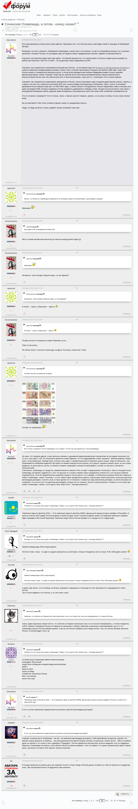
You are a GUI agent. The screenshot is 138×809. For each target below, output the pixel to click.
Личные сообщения (88, 15)
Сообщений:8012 (11, 788)
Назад (18, 35)
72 (45, 35)
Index (39, 15)
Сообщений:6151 (11, 756)
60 (40, 35)
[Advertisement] (71, 172)
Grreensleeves (31, 194)
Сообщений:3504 (11, 248)
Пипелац (11, 606)
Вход (99, 15)
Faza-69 (11, 565)
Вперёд (55, 35)
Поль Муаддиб (11, 531)
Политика (21, 20)
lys (11, 761)
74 (50, 35)
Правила (46, 15)
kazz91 (11, 498)
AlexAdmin (11, 40)
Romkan (11, 644)
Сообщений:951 (11, 526)
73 (47, 35)
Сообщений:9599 (11, 601)
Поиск (55, 15)
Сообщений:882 (11, 560)
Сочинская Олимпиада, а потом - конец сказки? (40, 24)
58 (30, 35)
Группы (62, 15)
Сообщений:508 (11, 686)
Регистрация (72, 15)
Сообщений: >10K (11, 182)
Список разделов (8, 20)
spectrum (11, 188)
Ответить (126, 215)
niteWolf (29, 227)
